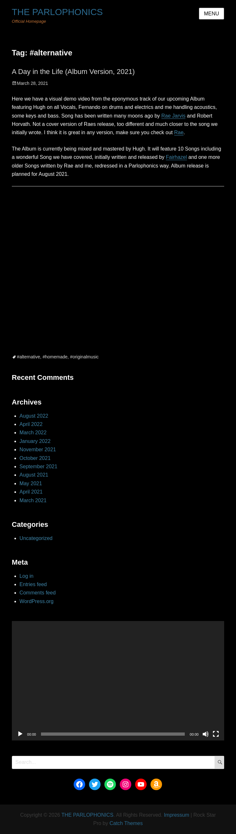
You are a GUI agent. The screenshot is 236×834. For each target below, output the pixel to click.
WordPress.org (36, 601)
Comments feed (38, 592)
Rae (178, 132)
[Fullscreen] (216, 734)
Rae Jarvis (173, 116)
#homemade (55, 356)
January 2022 (35, 441)
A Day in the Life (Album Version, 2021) (73, 72)
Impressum (176, 815)
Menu (211, 13)
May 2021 (31, 483)
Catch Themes (126, 823)
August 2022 (34, 416)
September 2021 (38, 466)
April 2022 (31, 424)
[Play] (20, 734)
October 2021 (35, 458)
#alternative (28, 356)
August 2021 (34, 475)
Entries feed (33, 584)
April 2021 (31, 492)
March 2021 (33, 500)
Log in (27, 576)
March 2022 (33, 432)
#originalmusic (84, 356)
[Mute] (205, 734)
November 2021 (38, 449)
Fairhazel (176, 157)
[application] (118, 680)
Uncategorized (36, 538)
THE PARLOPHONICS (57, 12)
